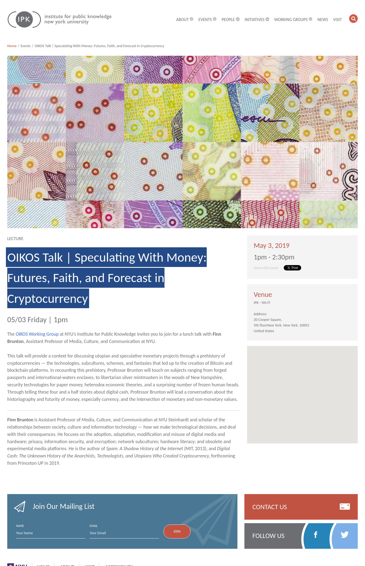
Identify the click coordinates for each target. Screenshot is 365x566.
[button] (353, 18)
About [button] (185, 19)
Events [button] (207, 19)
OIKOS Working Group (37, 334)
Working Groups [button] (293, 19)
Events (26, 46)
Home (11, 46)
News (322, 19)
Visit (337, 19)
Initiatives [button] (257, 19)
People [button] (230, 19)
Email (95, 526)
